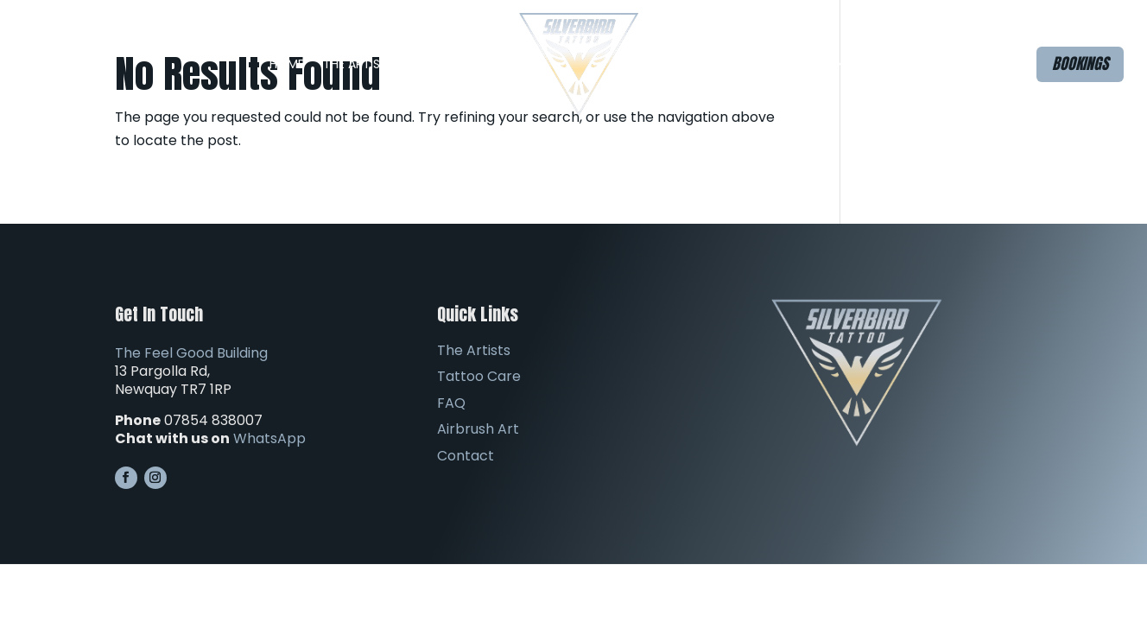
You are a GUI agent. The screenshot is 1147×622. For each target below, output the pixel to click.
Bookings (1080, 63)
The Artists (359, 64)
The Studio (465, 64)
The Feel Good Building (191, 353)
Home (286, 64)
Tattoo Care (479, 376)
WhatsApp (269, 438)
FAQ (669, 64)
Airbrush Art (757, 64)
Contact (846, 64)
